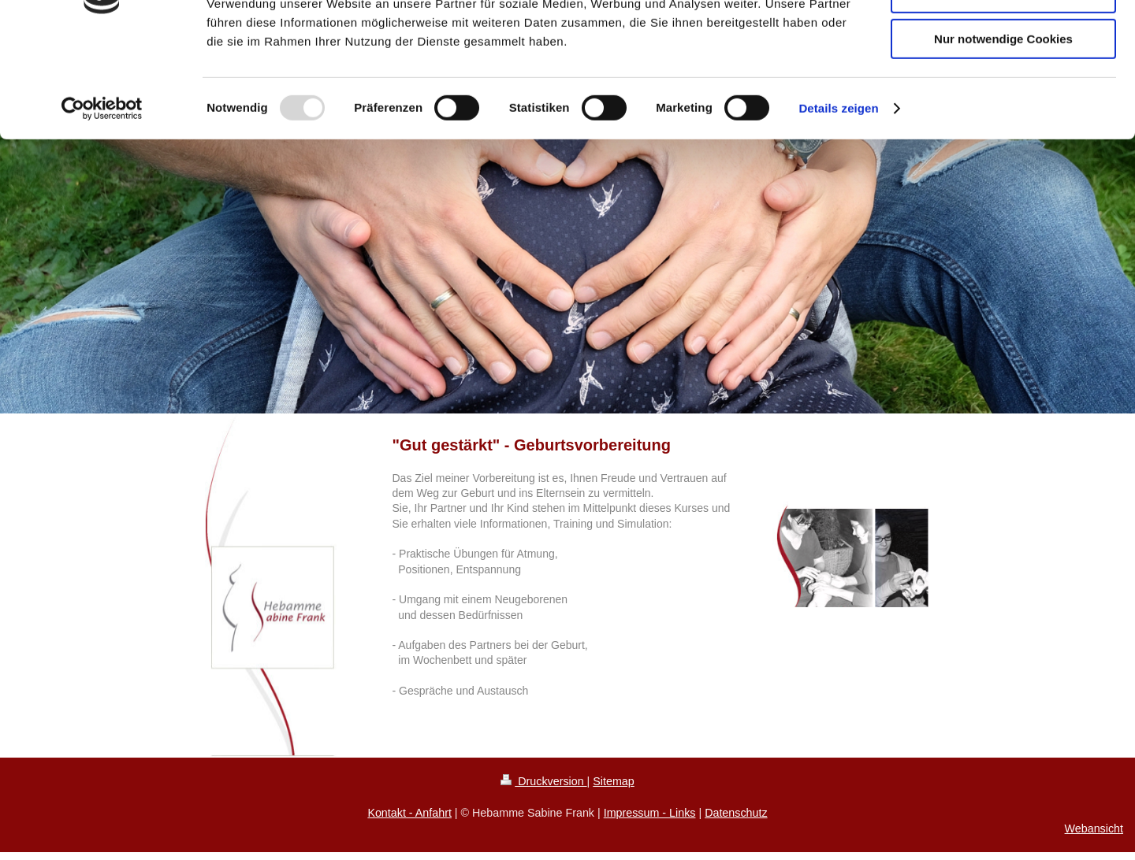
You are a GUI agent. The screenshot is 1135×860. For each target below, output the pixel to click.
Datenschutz (736, 812)
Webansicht (1094, 828)
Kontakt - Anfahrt (409, 812)
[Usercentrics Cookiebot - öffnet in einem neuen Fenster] (102, 201)
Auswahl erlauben (1003, 85)
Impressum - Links (650, 812)
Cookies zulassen (1003, 39)
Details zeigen (838, 200)
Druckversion (543, 781)
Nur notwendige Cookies (1003, 131)
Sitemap (613, 781)
